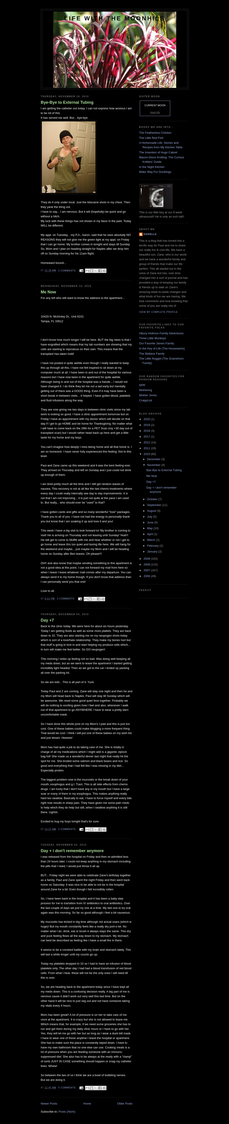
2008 (147, 564)
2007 (147, 570)
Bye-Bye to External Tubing (67, 102)
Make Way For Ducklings (155, 172)
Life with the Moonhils (114, 18)
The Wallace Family (152, 353)
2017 (147, 436)
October (152, 499)
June (150, 522)
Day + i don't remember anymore (72, 851)
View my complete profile (158, 312)
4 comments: (67, 829)
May (150, 528)
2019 (147, 425)
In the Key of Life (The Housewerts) (162, 348)
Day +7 (47, 620)
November (154, 465)
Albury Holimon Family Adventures (161, 333)
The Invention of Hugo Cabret (158, 152)
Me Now (48, 292)
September (154, 505)
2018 (147, 430)
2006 (147, 576)
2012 (147, 442)
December (154, 459)
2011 (147, 448)
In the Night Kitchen (151, 167)
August (152, 510)
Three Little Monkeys (152, 338)
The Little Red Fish (151, 138)
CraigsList (145, 400)
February (153, 545)
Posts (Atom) (67, 1111)
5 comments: (67, 1087)
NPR (142, 385)
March (151, 540)
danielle (150, 234)
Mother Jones (148, 395)
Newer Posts (49, 1103)
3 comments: (67, 270)
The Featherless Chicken (155, 132)
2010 (147, 454)
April (150, 534)
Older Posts (124, 1103)
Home (87, 1103)
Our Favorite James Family (156, 343)
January (152, 551)
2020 (147, 419)
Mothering (145, 390)
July (150, 516)
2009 (147, 558)
